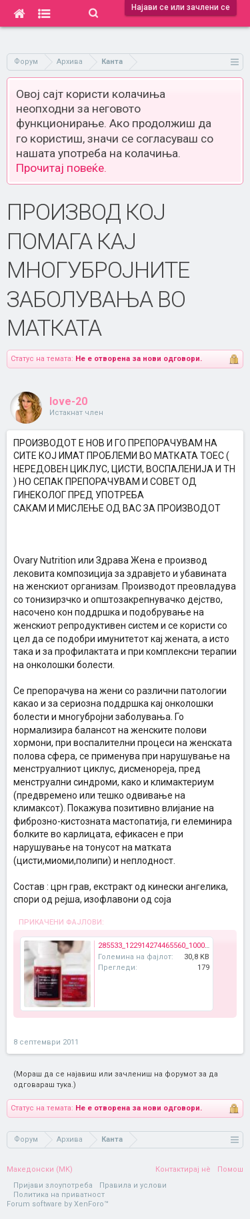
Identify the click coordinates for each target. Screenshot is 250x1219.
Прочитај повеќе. (61, 168)
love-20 (68, 401)
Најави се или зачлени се (180, 7)
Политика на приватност (59, 1194)
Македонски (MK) (40, 1169)
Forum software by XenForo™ (58, 1204)
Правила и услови (133, 1185)
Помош (230, 1169)
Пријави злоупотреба (53, 1185)
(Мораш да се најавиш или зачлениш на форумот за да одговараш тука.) (115, 1079)
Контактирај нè (183, 1169)
